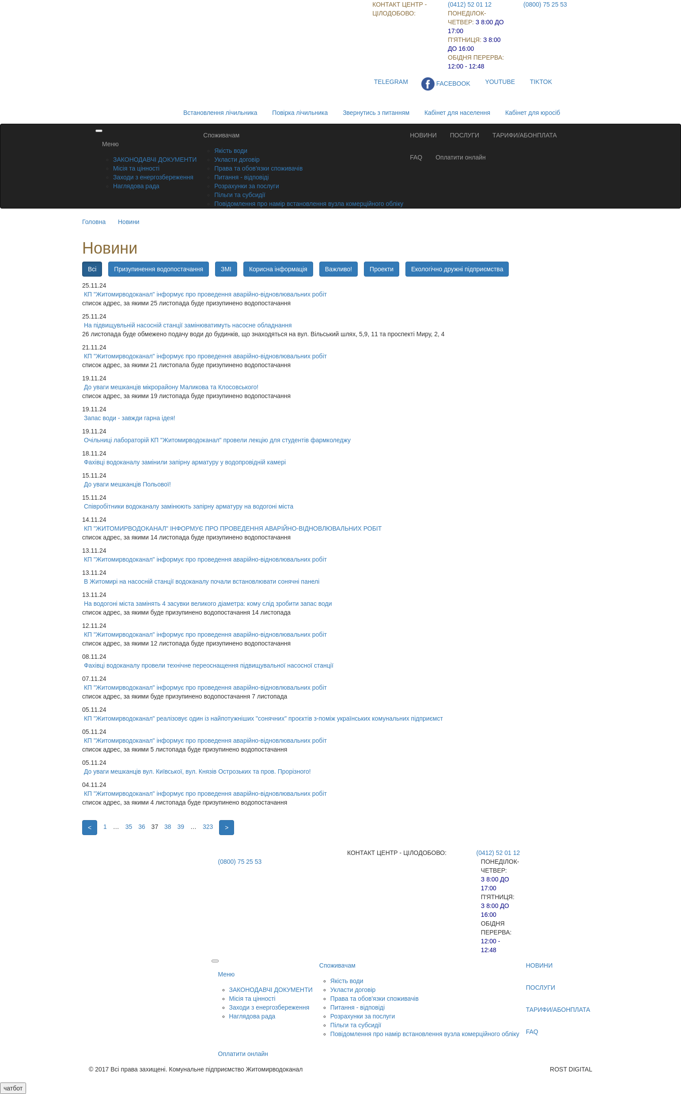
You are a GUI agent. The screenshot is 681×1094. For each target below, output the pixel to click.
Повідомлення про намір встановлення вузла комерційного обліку (308, 203)
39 (181, 826)
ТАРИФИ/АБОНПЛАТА (524, 135)
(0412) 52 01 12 (470, 4)
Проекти (381, 269)
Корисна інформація (278, 269)
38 (167, 826)
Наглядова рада (136, 186)
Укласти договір (237, 159)
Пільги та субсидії (239, 194)
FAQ (416, 157)
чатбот (13, 1088)
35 (128, 826)
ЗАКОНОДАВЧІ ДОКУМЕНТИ (155, 159)
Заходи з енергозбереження (153, 177)
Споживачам (221, 135)
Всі (92, 269)
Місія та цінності (136, 168)
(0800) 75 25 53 (545, 4)
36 (141, 826)
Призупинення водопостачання (158, 269)
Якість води (230, 150)
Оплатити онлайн (460, 157)
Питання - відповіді (241, 177)
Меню (110, 144)
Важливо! (338, 269)
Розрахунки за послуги (246, 186)
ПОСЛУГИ (464, 135)
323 (208, 826)
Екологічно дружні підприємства (457, 269)
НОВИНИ (423, 135)
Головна (94, 221)
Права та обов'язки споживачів (258, 168)
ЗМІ (226, 269)
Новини (129, 221)
